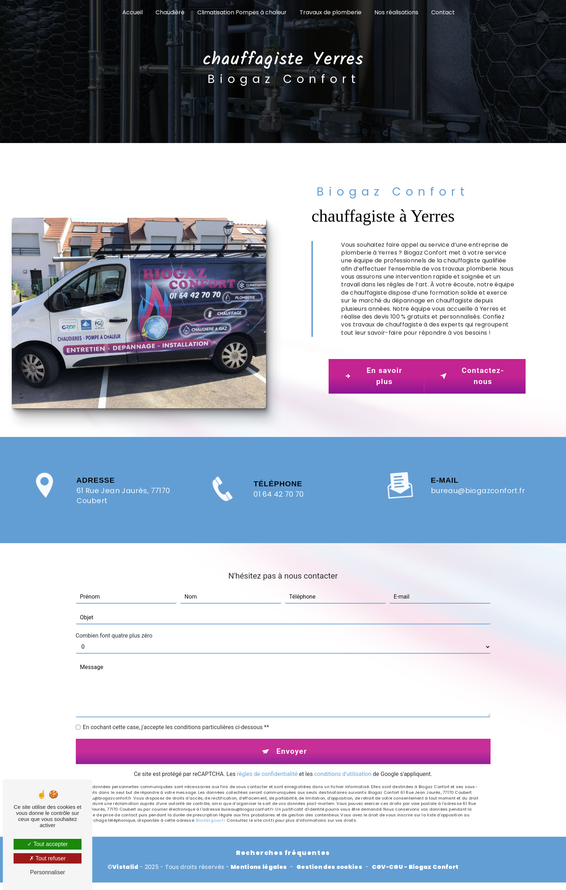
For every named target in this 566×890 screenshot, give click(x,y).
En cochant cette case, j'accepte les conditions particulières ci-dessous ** (176, 713)
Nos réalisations (396, 12)
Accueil (132, 12)
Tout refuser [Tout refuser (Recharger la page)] (47, 858)
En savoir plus (372, 376)
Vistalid (125, 867)
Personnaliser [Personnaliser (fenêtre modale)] (47, 872)
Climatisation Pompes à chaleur (242, 12)
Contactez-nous (471, 376)
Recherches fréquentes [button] (283, 853)
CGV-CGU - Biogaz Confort (415, 867)
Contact (443, 12)
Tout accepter (47, 844)
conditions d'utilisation (342, 760)
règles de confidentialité (267, 760)
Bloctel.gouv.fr (210, 807)
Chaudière (170, 12)
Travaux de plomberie (330, 12)
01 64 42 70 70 (279, 508)
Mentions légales (259, 867)
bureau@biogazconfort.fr (478, 477)
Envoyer (291, 738)
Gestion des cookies (329, 867)
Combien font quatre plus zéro (114, 622)
